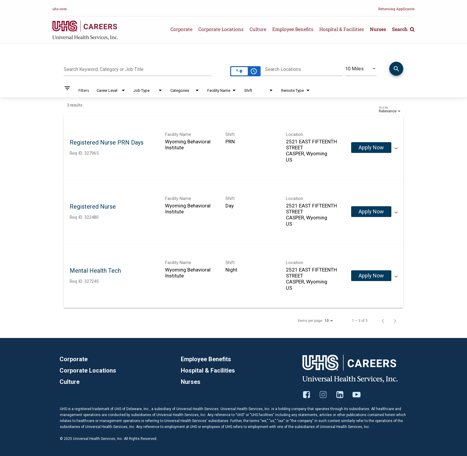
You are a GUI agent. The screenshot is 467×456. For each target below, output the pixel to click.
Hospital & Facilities (341, 29)
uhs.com (59, 8)
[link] (233, 148)
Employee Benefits (292, 29)
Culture (258, 29)
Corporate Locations (221, 29)
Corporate (181, 29)
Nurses (378, 29)
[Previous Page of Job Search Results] (383, 321)
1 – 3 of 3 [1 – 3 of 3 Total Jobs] (360, 321)
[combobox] (137, 68)
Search (403, 29)
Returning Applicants (396, 8)
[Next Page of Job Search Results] (395, 321)
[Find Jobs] (396, 70)
